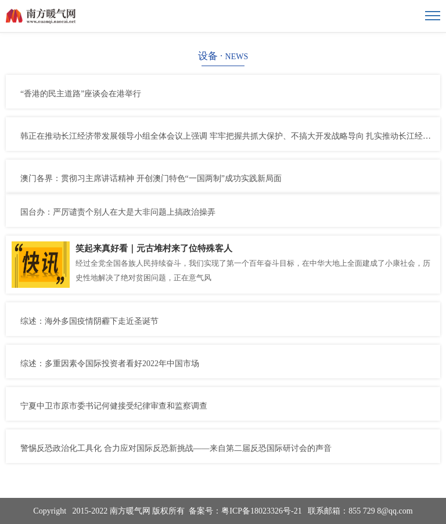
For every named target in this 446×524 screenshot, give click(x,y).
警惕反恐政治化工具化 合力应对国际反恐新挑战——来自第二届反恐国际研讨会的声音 (176, 448)
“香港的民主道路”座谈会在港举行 (80, 93)
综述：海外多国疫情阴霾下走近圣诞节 (89, 321)
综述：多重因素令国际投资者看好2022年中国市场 (109, 363)
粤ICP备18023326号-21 (261, 511)
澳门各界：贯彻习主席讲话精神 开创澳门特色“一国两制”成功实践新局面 (151, 178)
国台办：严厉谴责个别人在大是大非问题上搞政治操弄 (117, 212)
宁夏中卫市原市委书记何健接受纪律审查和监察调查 (113, 406)
